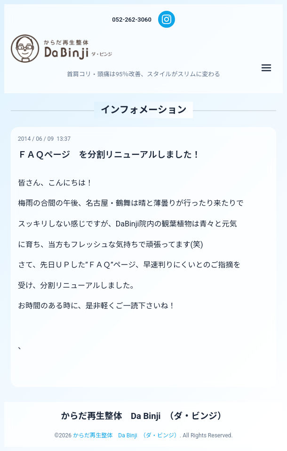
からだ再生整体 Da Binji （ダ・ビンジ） (143, 416)
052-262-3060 (131, 19)
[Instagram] (166, 19)
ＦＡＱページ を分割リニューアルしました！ (109, 155)
